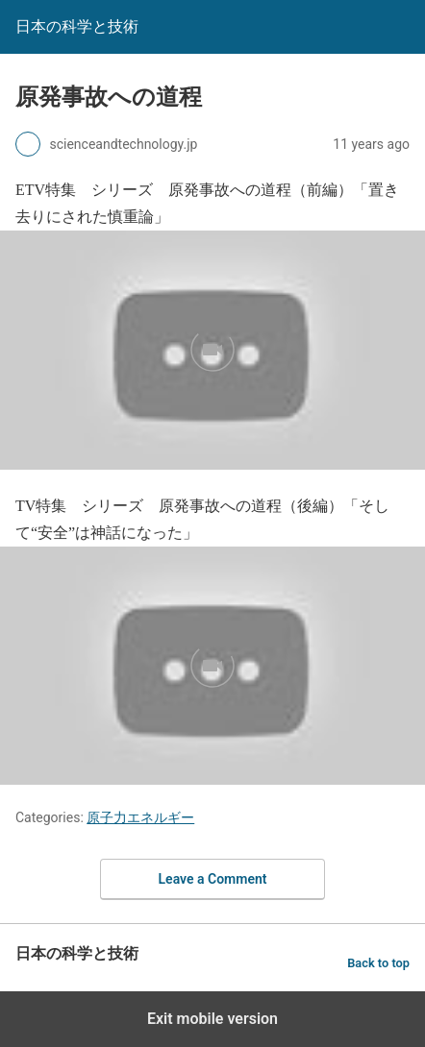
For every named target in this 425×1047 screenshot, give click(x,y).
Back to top (378, 963)
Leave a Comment (213, 879)
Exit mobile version (212, 1019)
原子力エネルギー (140, 817)
